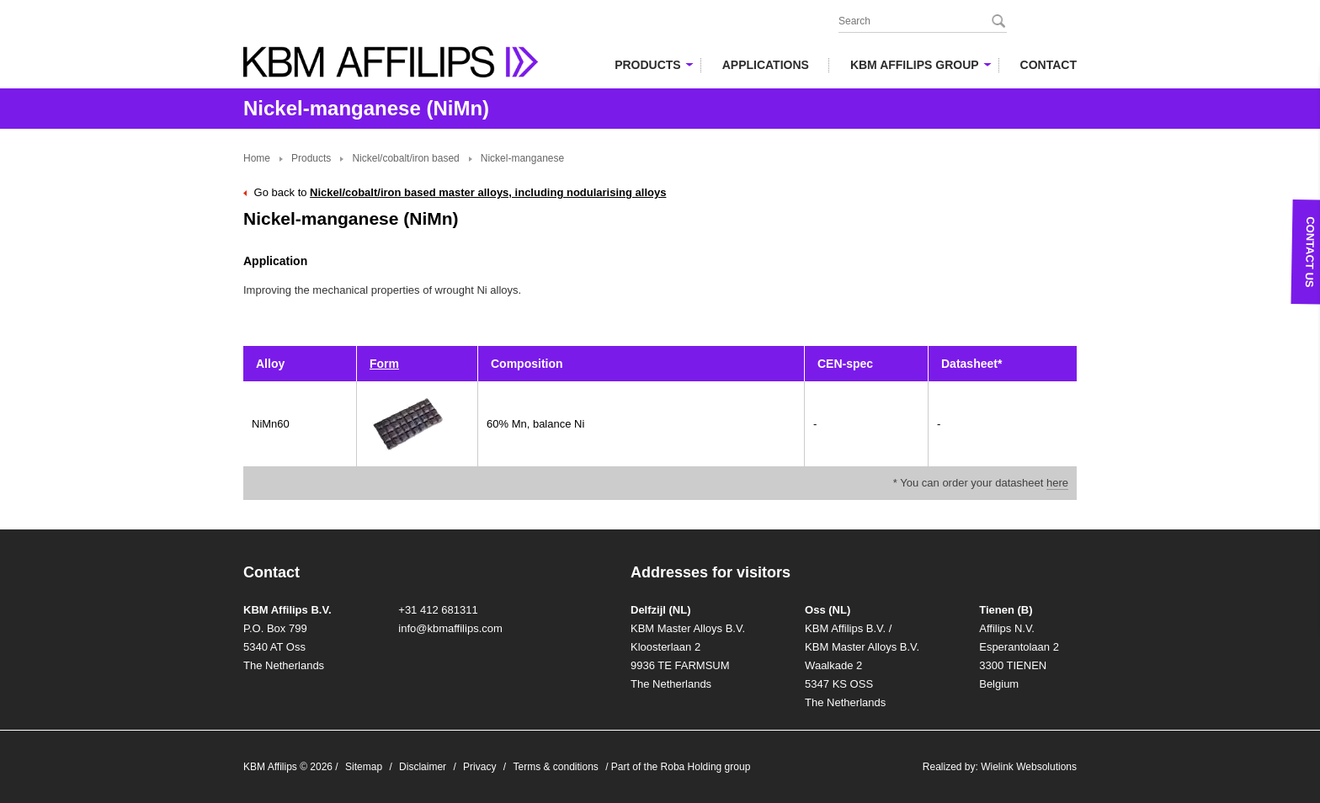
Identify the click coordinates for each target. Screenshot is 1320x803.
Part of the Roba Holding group (680, 767)
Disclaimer (422, 767)
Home (256, 158)
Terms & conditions (555, 767)
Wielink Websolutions (1029, 767)
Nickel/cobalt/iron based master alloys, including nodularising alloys (488, 192)
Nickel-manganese (522, 158)
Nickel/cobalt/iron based (405, 158)
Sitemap (363, 767)
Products (311, 158)
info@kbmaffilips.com (450, 628)
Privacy (479, 767)
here (1057, 482)
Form (384, 363)
